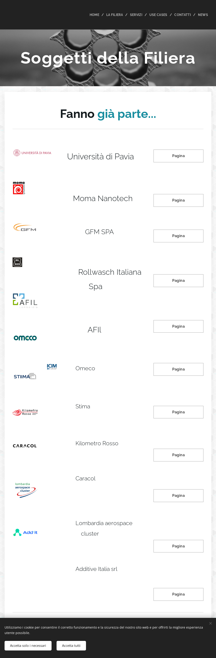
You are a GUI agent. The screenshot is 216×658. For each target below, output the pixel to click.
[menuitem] (93, 15)
